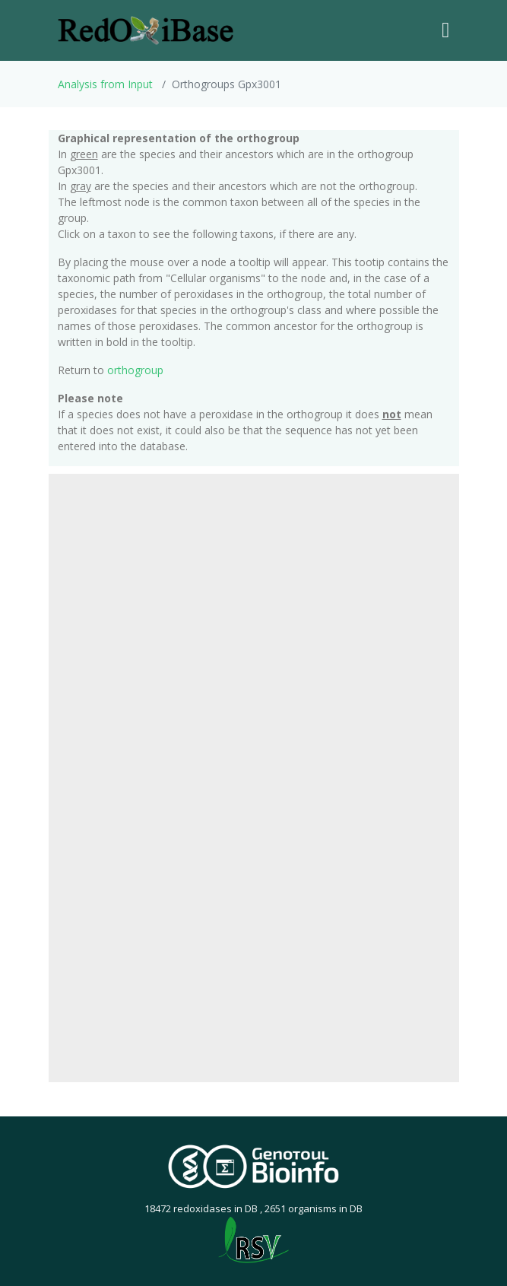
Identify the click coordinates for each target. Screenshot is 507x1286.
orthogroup (135, 370)
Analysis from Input (105, 84)
